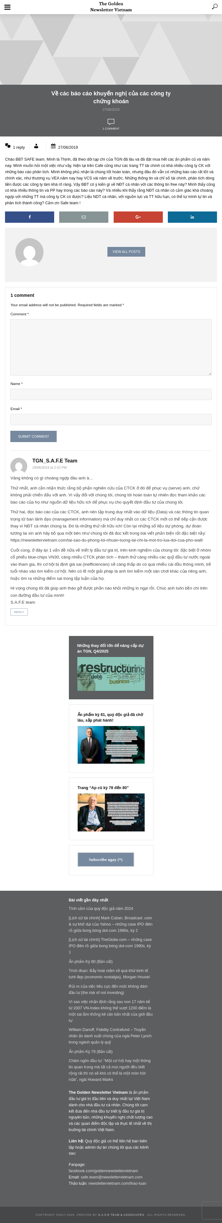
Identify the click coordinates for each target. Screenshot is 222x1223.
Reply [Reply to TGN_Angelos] (19, 612)
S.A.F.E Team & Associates (121, 1214)
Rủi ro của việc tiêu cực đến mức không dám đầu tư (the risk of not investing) (108, 989)
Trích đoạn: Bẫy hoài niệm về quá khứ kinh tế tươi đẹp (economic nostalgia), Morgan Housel (109, 974)
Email (16, 409)
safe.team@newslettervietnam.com (111, 1177)
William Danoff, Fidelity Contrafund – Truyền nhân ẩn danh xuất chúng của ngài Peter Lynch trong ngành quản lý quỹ (110, 1036)
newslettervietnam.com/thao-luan (118, 1183)
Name (16, 384)
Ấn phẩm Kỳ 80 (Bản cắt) (91, 961)
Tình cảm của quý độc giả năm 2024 (101, 908)
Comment (19, 314)
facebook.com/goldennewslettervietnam (103, 1171)
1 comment (111, 128)
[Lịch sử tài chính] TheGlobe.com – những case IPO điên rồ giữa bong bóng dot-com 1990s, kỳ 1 (110, 945)
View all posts (126, 252)
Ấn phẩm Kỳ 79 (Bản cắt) (91, 1051)
